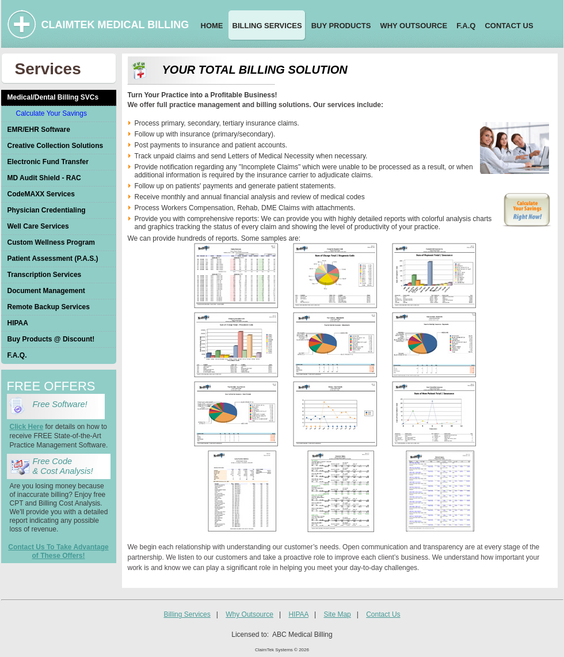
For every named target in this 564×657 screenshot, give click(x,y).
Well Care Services (38, 226)
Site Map (336, 614)
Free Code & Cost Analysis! (63, 466)
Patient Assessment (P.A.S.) (52, 259)
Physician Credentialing (46, 210)
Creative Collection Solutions (55, 146)
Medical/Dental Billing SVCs (53, 97)
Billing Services (186, 614)
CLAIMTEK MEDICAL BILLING (115, 24)
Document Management (46, 291)
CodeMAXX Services (41, 194)
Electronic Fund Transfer (48, 162)
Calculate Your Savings (51, 113)
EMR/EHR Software (38, 130)
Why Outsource (249, 614)
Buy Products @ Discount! (51, 339)
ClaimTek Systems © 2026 (282, 649)
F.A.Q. (17, 355)
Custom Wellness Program (51, 242)
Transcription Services (44, 275)
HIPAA (17, 323)
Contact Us (383, 614)
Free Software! (62, 404)
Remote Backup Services (48, 307)
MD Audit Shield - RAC (44, 178)
